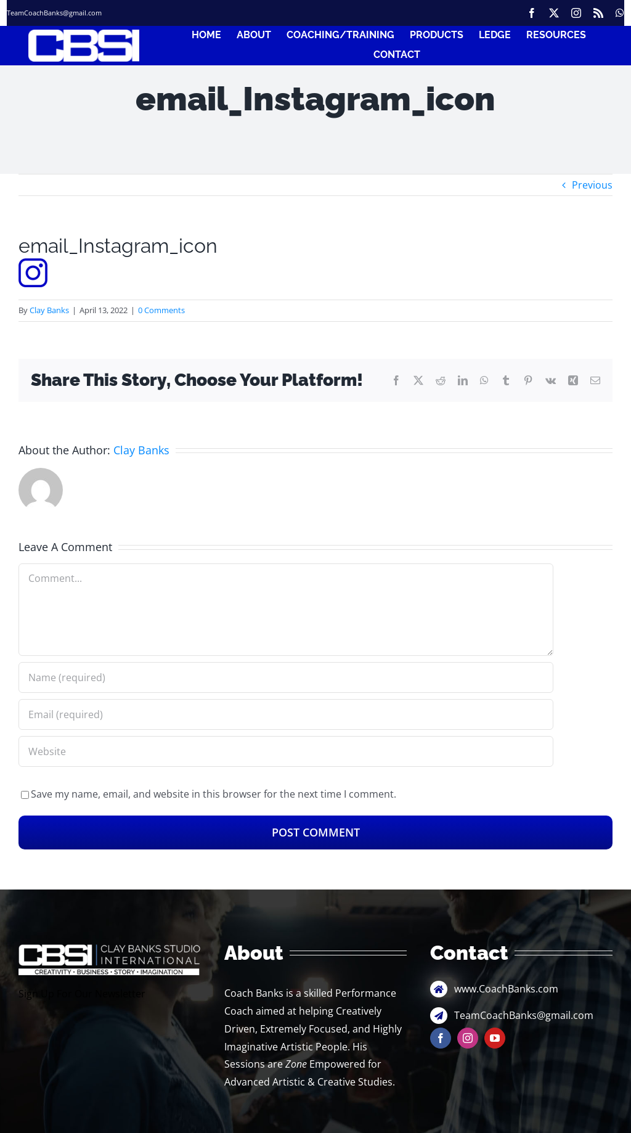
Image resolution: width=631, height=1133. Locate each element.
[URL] (285, 751)
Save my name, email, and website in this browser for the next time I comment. (213, 794)
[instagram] (576, 13)
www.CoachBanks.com (506, 989)
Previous (592, 185)
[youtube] (494, 1038)
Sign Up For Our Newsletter (81, 993)
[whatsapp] (620, 13)
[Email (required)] (285, 714)
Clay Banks (49, 310)
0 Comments (161, 310)
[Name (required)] (285, 677)
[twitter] (554, 13)
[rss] (598, 13)
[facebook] (532, 13)
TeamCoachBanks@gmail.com (54, 12)
